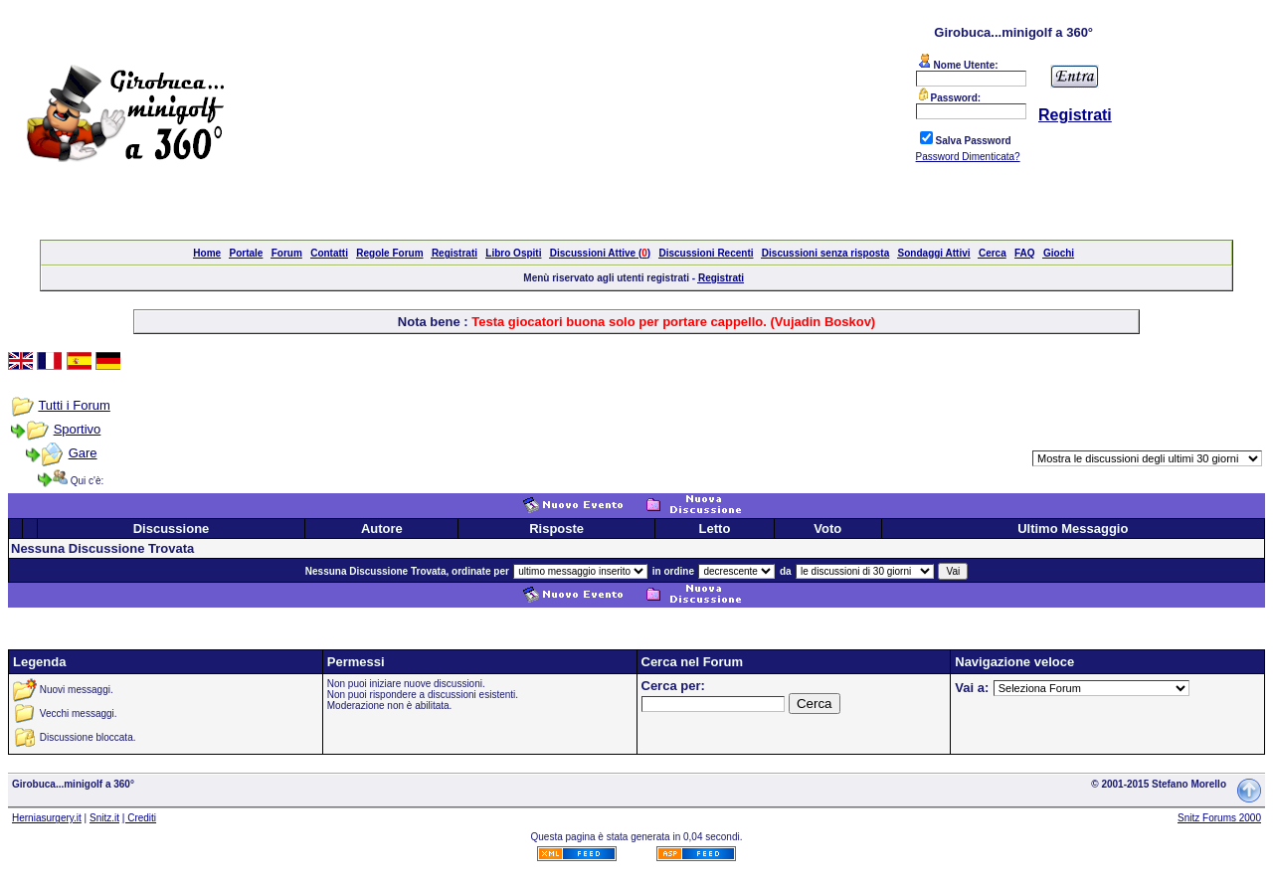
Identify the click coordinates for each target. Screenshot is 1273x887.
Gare (83, 452)
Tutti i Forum (73, 405)
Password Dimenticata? (968, 156)
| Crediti (139, 817)
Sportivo (77, 429)
